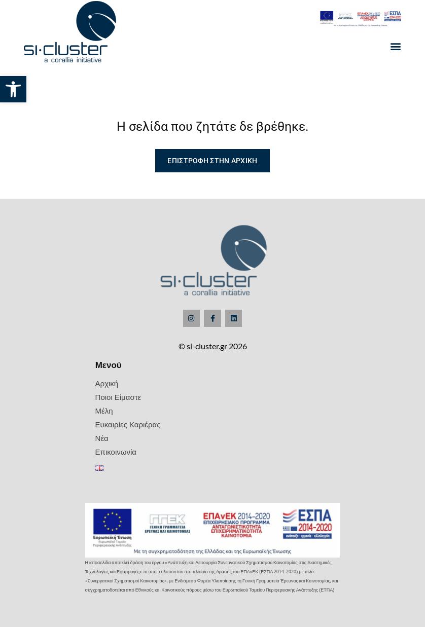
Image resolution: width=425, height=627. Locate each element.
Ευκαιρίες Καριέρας (128, 424)
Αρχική (107, 383)
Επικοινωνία (115, 452)
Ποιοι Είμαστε (118, 397)
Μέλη (104, 410)
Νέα (102, 438)
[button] (13, 89)
